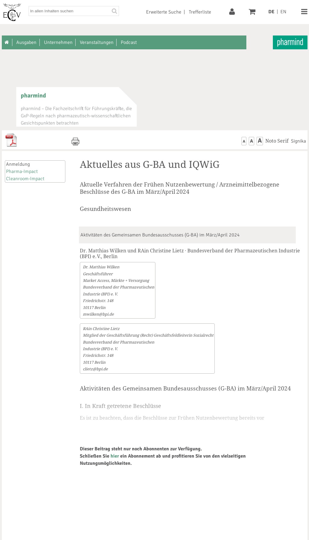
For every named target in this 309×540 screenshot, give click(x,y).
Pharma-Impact (22, 171)
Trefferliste (200, 12)
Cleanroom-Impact (25, 179)
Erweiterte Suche (163, 12)
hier (115, 456)
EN (283, 12)
